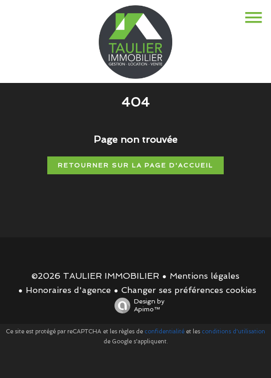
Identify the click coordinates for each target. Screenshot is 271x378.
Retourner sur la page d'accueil (135, 165)
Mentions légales (204, 276)
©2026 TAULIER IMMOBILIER (95, 276)
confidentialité (164, 331)
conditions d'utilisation (233, 331)
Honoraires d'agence (68, 290)
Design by (136, 305)
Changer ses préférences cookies (188, 290)
